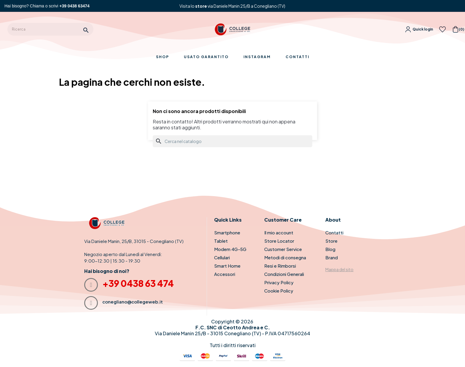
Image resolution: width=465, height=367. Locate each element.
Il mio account (278, 232)
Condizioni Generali (284, 274)
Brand (331, 257)
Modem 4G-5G (230, 249)
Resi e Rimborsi (280, 266)
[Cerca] (232, 141)
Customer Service (283, 249)
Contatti (334, 232)
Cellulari (222, 257)
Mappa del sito (339, 269)
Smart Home (227, 266)
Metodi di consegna (285, 257)
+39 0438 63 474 (138, 283)
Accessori (224, 274)
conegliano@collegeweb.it (132, 301)
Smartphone (227, 232)
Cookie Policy (278, 290)
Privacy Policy (279, 282)
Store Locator (279, 241)
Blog (330, 249)
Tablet (221, 241)
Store (331, 241)
